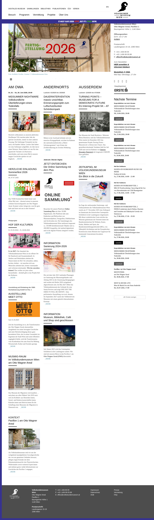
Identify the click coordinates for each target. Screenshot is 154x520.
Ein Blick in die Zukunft (91, 176)
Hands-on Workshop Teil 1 (126, 186)
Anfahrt (117, 39)
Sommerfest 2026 (17, 172)
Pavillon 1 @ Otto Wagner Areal (125, 269)
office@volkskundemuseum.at (128, 57)
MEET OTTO (15, 297)
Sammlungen (33, 9)
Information (52, 243)
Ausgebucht (119, 119)
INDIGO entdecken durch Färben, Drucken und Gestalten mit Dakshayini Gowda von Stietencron (128, 211)
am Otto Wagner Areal (121, 274)
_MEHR (19, 159)
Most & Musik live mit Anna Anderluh (127, 285)
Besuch (12, 15)
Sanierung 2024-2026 (55, 246)
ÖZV (69, 9)
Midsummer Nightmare (23, 96)
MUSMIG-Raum (17, 356)
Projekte (51, 15)
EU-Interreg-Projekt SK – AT (94, 106)
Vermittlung (38, 15)
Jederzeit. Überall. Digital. (53, 160)
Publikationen (59, 9)
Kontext (14, 417)
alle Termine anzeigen (129, 297)
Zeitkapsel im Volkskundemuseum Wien (92, 170)
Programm (24, 15)
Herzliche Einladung (22, 169)
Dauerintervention (57, 96)
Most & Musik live (122, 283)
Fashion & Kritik (120, 174)
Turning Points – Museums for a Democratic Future (92, 99)
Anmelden (119, 198)
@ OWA (126, 72)
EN (107, 7)
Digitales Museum (16, 9)
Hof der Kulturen (20, 224)
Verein (76, 9)
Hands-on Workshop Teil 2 (126, 207)
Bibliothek (46, 9)
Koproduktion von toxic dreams (124, 103)
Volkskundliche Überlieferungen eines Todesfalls (20, 102)
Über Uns (63, 15)
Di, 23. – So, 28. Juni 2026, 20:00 (20, 93)
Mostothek (119, 272)
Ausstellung (17, 293)
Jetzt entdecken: (55, 163)
